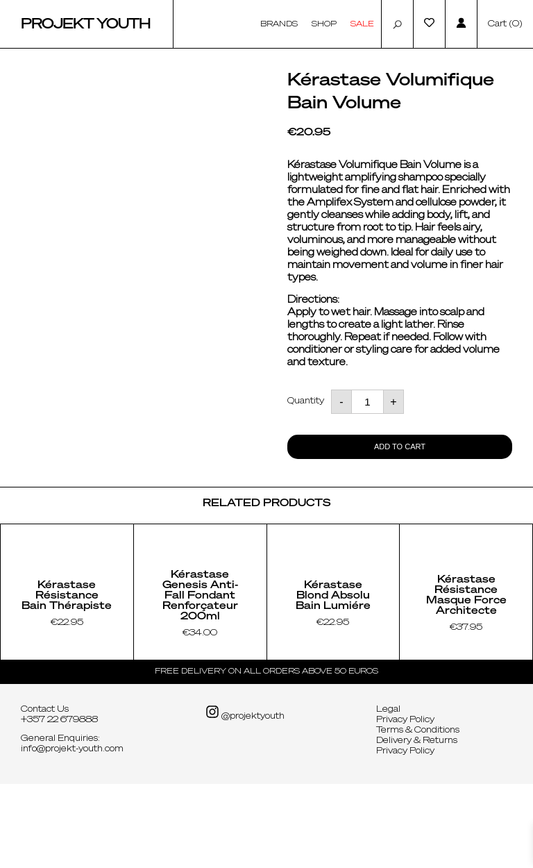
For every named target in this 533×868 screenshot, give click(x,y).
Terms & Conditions (417, 814)
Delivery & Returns (416, 825)
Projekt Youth (86, 24)
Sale (362, 24)
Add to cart (399, 446)
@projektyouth (245, 797)
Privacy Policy (405, 804)
